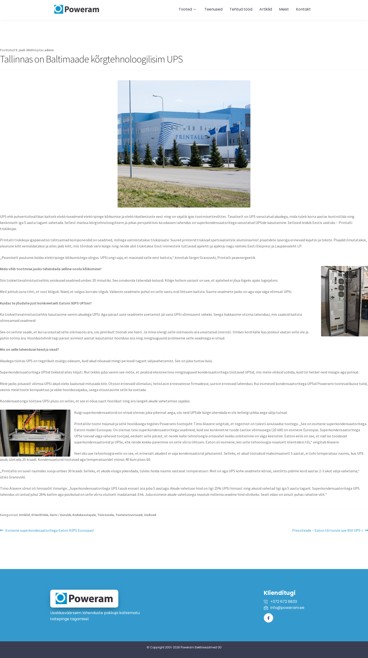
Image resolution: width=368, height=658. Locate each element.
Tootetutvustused (128, 515)
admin (49, 50)
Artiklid (24, 515)
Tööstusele (105, 515)
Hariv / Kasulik (60, 515)
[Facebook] (268, 618)
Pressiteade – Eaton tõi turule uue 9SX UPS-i (327, 530)
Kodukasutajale (84, 515)
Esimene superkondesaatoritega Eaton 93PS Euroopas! (49, 530)
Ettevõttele (39, 515)
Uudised (150, 515)
